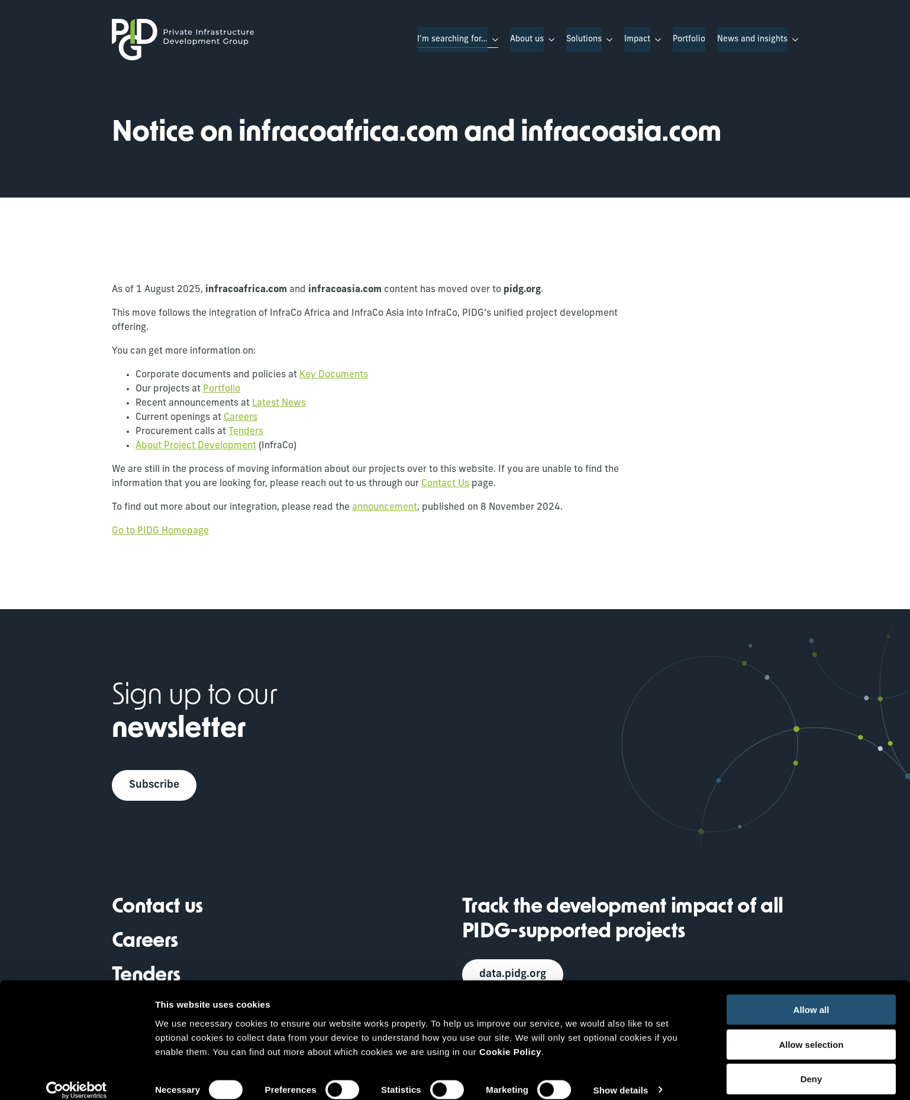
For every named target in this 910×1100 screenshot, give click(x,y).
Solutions (584, 39)
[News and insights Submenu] (793, 39)
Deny (811, 1066)
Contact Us (445, 483)
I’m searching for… (452, 39)
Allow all (811, 996)
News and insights (752, 39)
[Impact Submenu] (655, 39)
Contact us (157, 908)
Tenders (245, 431)
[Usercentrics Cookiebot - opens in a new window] (76, 1077)
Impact (637, 39)
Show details (620, 1077)
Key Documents (333, 375)
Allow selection (811, 1031)
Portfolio (689, 39)
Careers (240, 417)
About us (527, 39)
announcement (384, 507)
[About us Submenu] (549, 39)
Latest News (279, 403)
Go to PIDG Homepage (160, 531)
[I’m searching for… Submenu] (493, 39)
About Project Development (195, 446)
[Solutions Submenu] (607, 39)
